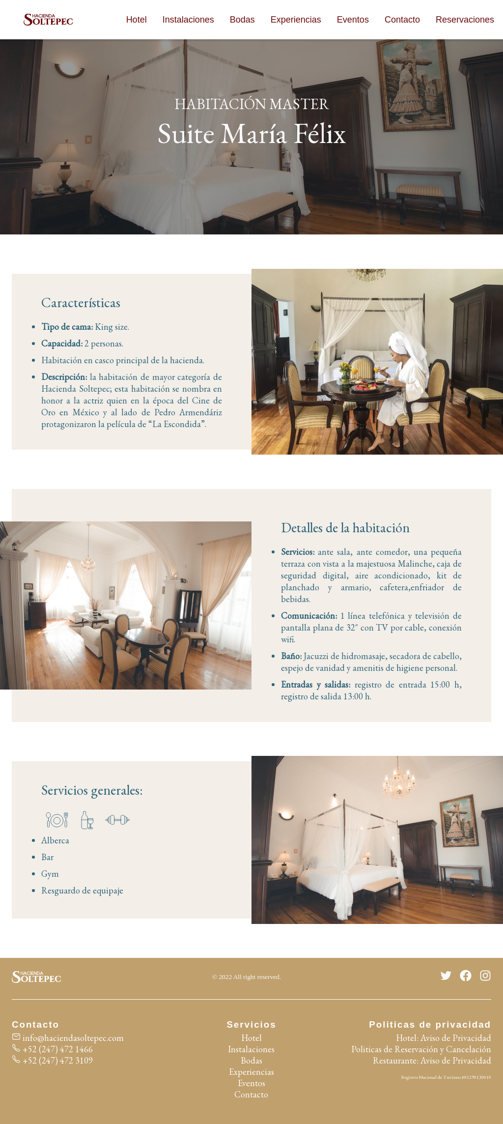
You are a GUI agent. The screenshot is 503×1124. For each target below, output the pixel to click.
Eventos (353, 20)
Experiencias (296, 20)
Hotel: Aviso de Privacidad (443, 1037)
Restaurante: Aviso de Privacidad (432, 1060)
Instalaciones (188, 20)
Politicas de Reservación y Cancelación (421, 1049)
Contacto (402, 20)
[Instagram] (485, 977)
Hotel (136, 20)
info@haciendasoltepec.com (68, 1037)
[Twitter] (446, 977)
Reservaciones (465, 20)
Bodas (242, 20)
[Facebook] (466, 977)
